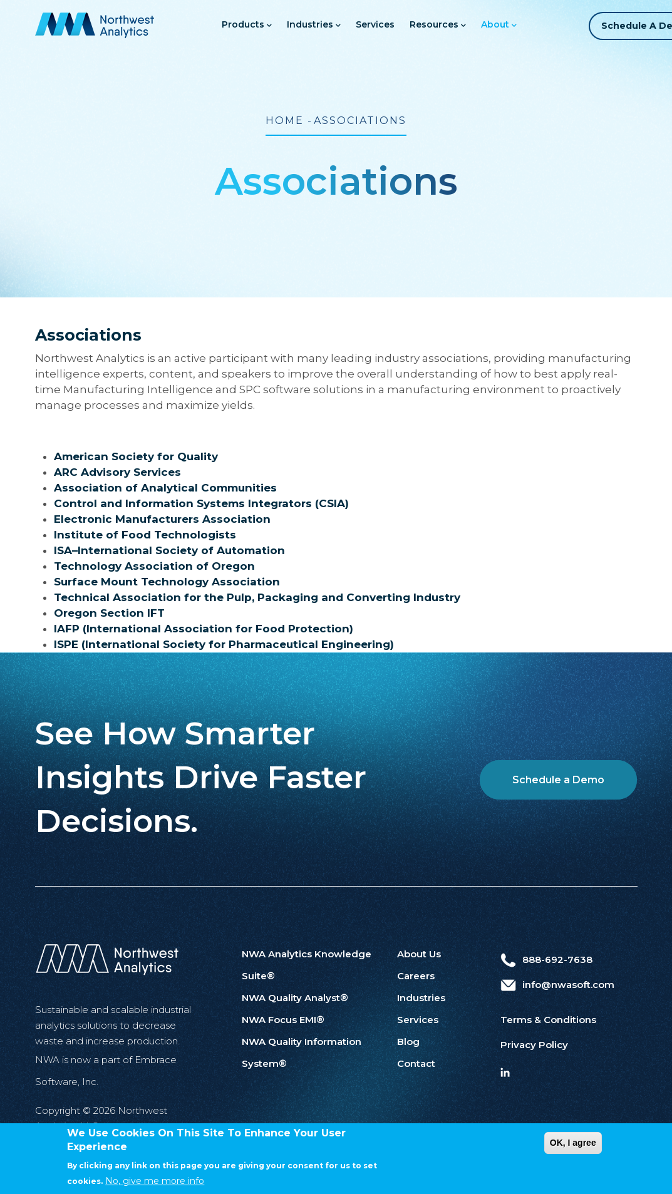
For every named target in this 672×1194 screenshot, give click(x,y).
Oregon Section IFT (109, 613)
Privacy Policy (534, 1045)
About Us (419, 954)
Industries (310, 25)
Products (243, 25)
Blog (408, 1041)
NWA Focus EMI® (283, 1020)
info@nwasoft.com (557, 985)
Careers (416, 976)
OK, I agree (573, 1152)
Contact (416, 1063)
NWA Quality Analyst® (295, 998)
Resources (434, 25)
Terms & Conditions (548, 1020)
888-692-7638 (546, 959)
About (495, 25)
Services (371, 24)
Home (285, 120)
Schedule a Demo (558, 780)
